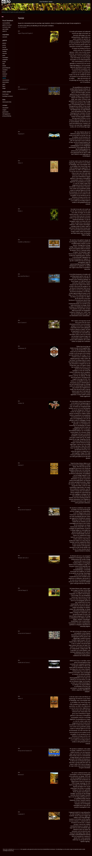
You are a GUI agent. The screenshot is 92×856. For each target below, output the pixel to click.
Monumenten (5, 80)
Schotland (4, 69)
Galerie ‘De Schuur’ (7, 25)
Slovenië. (4, 53)
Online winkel (6, 92)
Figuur (3, 86)
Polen (3, 55)
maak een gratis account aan (17, 12)
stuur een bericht (22, 27)
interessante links (6, 102)
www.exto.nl (17, 849)
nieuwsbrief (5, 107)
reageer (4, 109)
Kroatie (4, 61)
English (3, 16)
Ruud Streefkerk (44, 1)
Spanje (4, 78)
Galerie (4, 40)
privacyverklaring (6, 116)
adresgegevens (6, 114)
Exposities (5, 34)
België (3, 88)
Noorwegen (5, 57)
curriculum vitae (6, 27)
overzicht (4, 37)
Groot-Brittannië (6, 67)
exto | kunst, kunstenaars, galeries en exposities (6, 1)
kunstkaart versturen (7, 96)
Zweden (4, 76)
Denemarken (5, 82)
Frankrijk (4, 51)
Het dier (4, 47)
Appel (3, 84)
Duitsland (4, 74)
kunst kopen (5, 94)
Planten (4, 43)
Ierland (4, 65)
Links (3, 99)
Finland (4, 72)
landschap (5, 49)
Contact (4, 105)
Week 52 (4, 31)
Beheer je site (5, 12)
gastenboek (5, 112)
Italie (3, 63)
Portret (4, 45)
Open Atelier (5, 29)
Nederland (5, 59)
